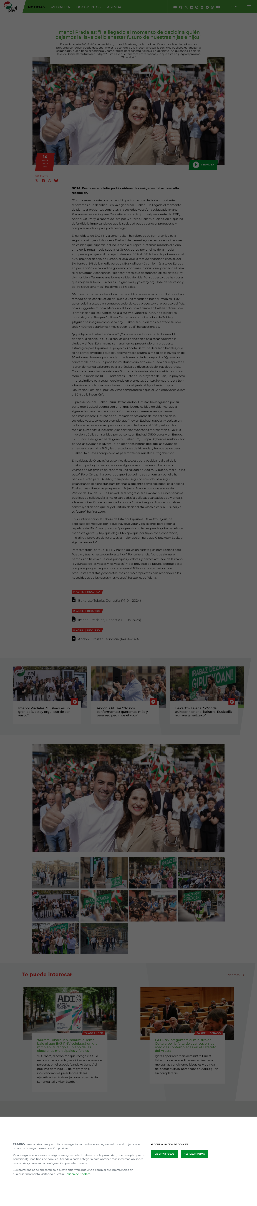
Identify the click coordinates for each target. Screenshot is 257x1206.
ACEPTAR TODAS (164, 1153)
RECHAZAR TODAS (194, 1153)
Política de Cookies (77, 1174)
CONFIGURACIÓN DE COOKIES (169, 1144)
